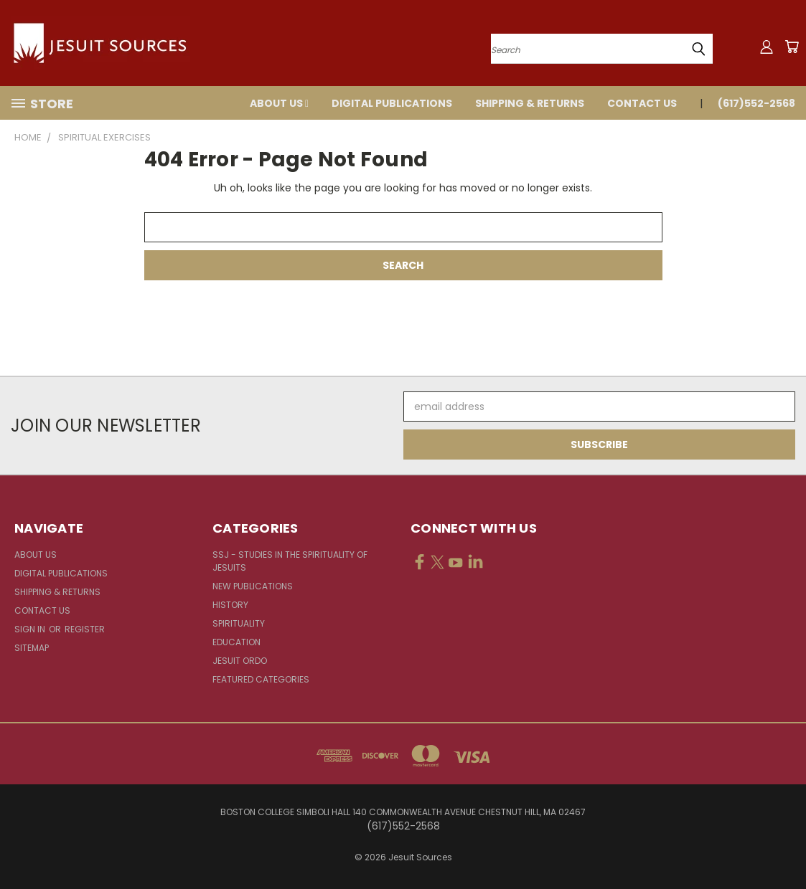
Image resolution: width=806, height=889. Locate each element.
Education (236, 642)
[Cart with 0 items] (791, 46)
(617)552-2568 (756, 103)
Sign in (30, 629)
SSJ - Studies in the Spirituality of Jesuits (289, 561)
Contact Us (642, 103)
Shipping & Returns (529, 103)
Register (85, 629)
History (230, 605)
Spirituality (238, 623)
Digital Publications (392, 103)
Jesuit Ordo (239, 661)
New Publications (252, 586)
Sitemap (31, 648)
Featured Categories (260, 679)
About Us (279, 103)
